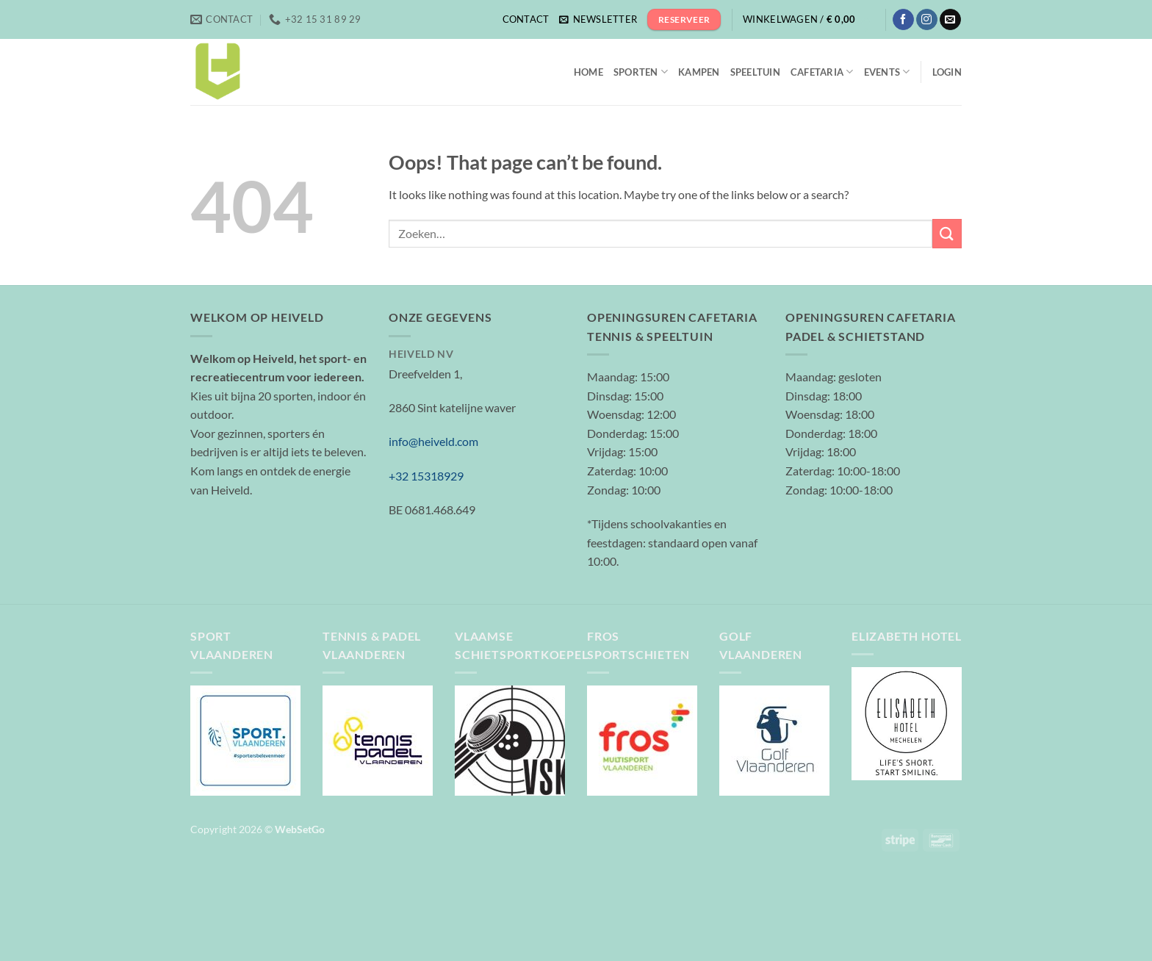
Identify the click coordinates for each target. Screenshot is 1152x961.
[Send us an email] (950, 20)
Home (588, 72)
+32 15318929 (426, 476)
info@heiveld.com (433, 441)
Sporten (640, 72)
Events (887, 72)
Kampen (699, 72)
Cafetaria (822, 72)
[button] (598, 19)
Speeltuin (755, 72)
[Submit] (947, 233)
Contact (526, 19)
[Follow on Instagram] (926, 20)
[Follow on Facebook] (903, 20)
